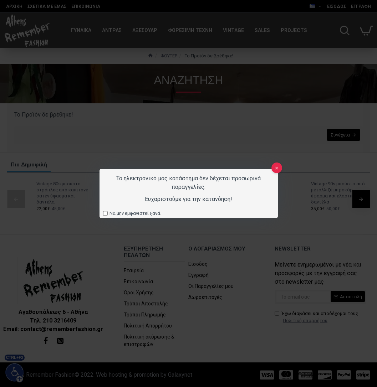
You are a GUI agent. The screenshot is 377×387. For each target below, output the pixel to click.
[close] (276, 167)
